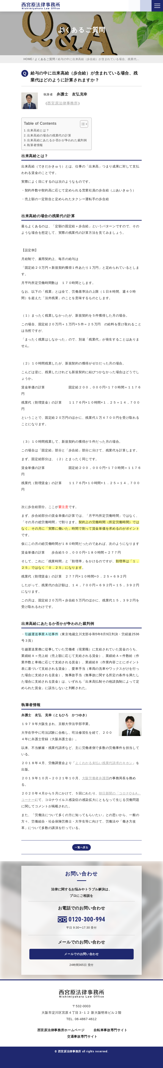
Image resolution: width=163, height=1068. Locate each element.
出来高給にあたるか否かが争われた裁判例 (57, 140)
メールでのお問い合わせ (81, 954)
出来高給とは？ (38, 130)
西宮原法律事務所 (62, 103)
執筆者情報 (35, 145)
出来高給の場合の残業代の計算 (49, 135)
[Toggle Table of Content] (82, 124)
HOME (28, 59)
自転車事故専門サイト (109, 1030)
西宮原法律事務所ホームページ (60, 1030)
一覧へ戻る (81, 847)
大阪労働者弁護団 (95, 778)
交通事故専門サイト (81, 1036)
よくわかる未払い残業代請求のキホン (104, 763)
